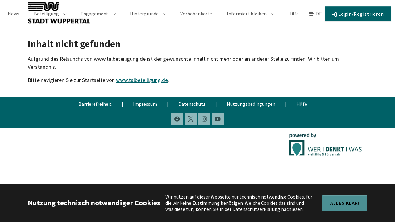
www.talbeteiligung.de (142, 88)
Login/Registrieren (358, 18)
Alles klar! (345, 203)
